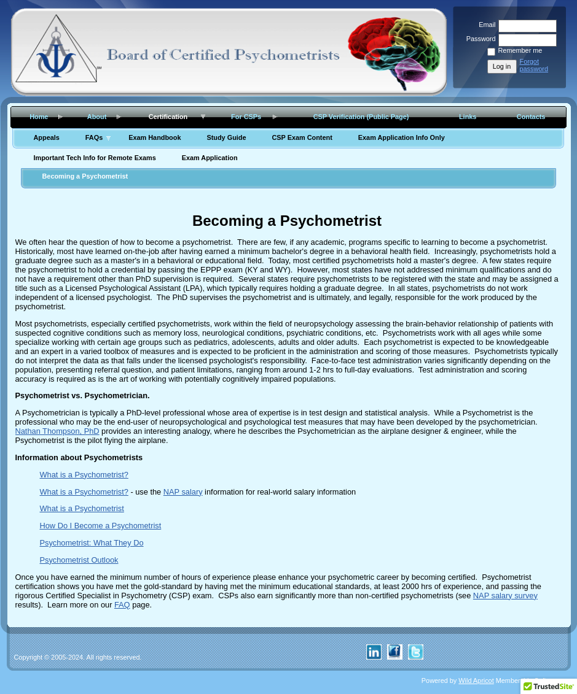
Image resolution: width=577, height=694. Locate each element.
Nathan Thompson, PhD (57, 431)
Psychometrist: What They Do (92, 542)
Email (484, 24)
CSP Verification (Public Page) (361, 116)
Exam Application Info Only (401, 137)
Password (478, 38)
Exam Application (210, 157)
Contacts (531, 116)
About (96, 116)
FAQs (94, 137)
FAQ (122, 604)
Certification (168, 116)
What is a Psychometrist (82, 508)
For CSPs (246, 116)
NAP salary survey (505, 595)
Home (38, 116)
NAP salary (183, 491)
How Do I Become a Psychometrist (101, 525)
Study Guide (226, 137)
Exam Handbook (154, 137)
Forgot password (534, 65)
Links (467, 116)
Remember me (520, 50)
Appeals (47, 137)
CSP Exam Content (302, 137)
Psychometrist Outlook (79, 560)
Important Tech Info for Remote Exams (95, 157)
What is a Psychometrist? (84, 474)
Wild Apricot (475, 680)
